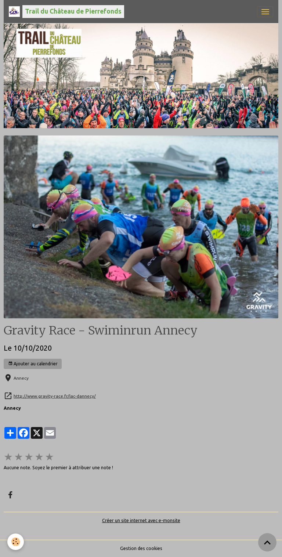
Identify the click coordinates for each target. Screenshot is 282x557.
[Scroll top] (267, 542)
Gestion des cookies (141, 548)
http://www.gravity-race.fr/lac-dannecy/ (55, 396)
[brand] (66, 11)
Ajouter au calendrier (33, 363)
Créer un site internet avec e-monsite (141, 520)
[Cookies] (15, 542)
